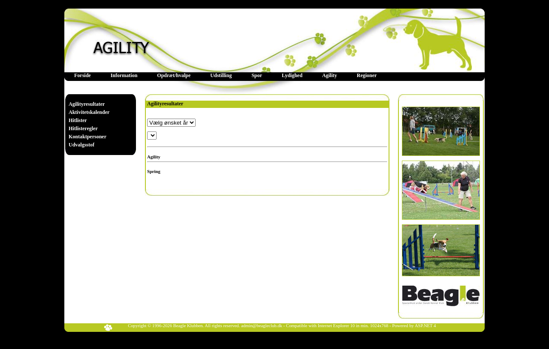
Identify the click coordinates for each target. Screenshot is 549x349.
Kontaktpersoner (87, 137)
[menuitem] (82, 75)
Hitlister (78, 120)
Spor (256, 75)
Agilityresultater (87, 104)
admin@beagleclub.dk (261, 325)
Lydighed (292, 75)
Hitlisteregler (83, 128)
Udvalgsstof (81, 145)
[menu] (89, 124)
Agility (329, 75)
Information (124, 75)
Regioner (367, 75)
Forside (82, 75)
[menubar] (225, 75)
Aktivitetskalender (89, 112)
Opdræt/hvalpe (173, 75)
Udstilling (221, 75)
